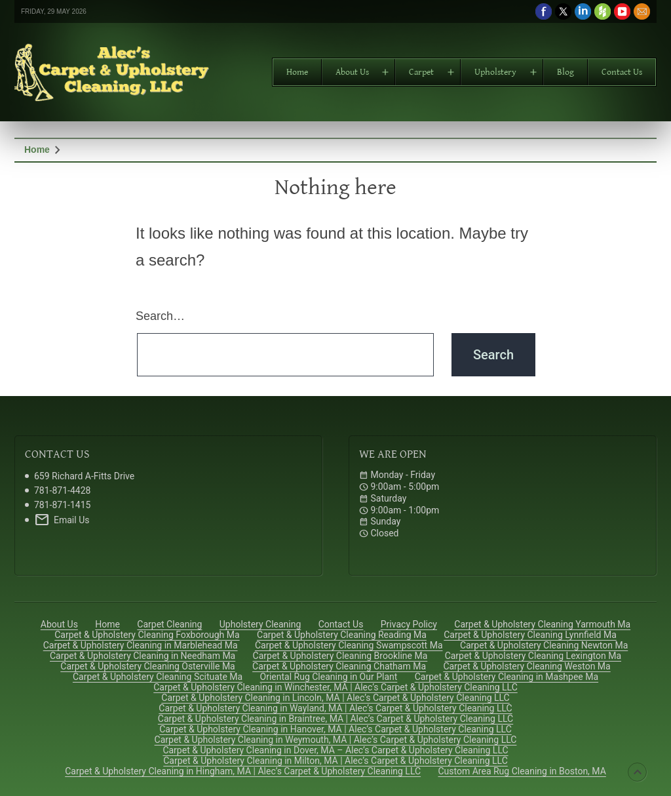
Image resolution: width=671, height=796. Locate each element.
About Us (352, 72)
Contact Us (622, 72)
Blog (565, 72)
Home (297, 72)
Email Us (61, 520)
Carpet (421, 72)
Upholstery (495, 72)
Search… (160, 316)
